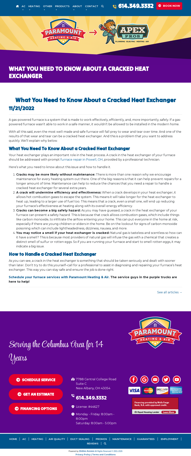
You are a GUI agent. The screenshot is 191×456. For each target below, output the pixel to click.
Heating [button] (34, 6)
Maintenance (121, 439)
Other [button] (47, 6)
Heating (37, 439)
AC (24, 439)
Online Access (86, 451)
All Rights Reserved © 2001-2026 (109, 451)
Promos (101, 439)
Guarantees (146, 439)
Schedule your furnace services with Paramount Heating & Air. (59, 277)
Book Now (169, 5)
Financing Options (36, 408)
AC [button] (23, 6)
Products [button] (62, 6)
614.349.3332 (135, 6)
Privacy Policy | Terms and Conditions (96, 454)
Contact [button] (91, 6)
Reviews (92, 443)
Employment (170, 439)
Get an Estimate (36, 394)
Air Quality (57, 439)
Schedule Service (35, 379)
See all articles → (169, 292)
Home (13, 439)
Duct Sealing (80, 439)
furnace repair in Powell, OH (81, 159)
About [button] (77, 6)
